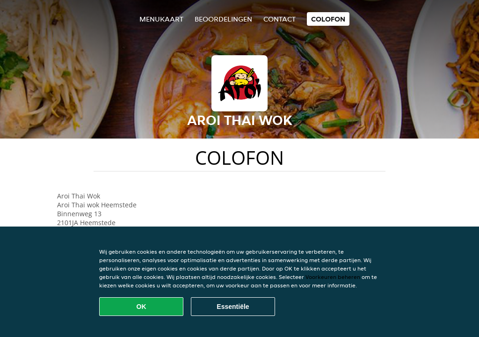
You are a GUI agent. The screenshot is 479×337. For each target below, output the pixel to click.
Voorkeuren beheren (332, 276)
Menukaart (161, 19)
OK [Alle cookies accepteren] (141, 306)
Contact (279, 19)
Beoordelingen (223, 19)
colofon (328, 19)
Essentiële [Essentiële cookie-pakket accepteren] (233, 306)
